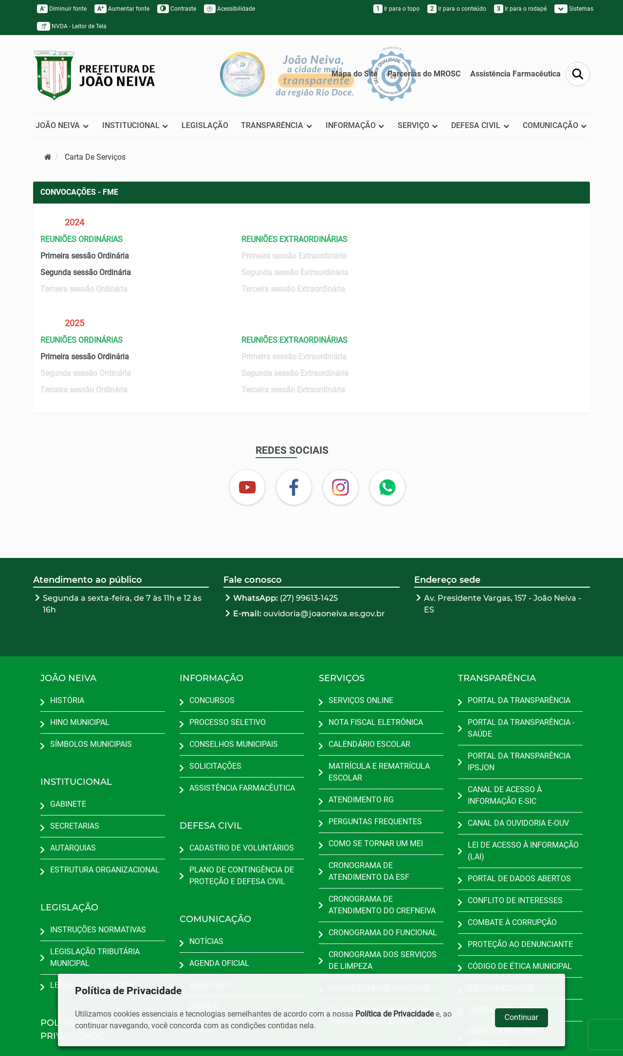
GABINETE (68, 804)
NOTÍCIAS (206, 941)
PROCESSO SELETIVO (227, 722)
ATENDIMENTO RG (361, 799)
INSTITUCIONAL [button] (135, 125)
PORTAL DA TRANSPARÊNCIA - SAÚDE (521, 728)
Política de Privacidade (394, 1014)
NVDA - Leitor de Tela (72, 26)
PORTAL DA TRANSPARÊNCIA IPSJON (519, 761)
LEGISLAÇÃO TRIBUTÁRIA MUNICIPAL (95, 957)
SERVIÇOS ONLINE (361, 700)
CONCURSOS (212, 700)
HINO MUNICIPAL (80, 722)
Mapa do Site (354, 73)
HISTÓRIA (67, 700)
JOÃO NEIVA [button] (62, 125)
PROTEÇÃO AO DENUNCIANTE (520, 944)
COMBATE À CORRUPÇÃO (512, 922)
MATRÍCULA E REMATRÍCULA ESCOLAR (379, 771)
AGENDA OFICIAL (219, 963)
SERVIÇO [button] (418, 125)
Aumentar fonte (121, 8)
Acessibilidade (229, 8)
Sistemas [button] (573, 8)
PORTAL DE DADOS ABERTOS (519, 878)
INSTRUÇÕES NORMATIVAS (98, 929)
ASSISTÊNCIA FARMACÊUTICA (242, 788)
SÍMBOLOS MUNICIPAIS (91, 744)
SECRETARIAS (74, 826)
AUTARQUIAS (73, 847)
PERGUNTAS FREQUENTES (375, 821)
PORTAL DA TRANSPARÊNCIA (519, 700)
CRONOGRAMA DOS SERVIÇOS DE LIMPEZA (383, 960)
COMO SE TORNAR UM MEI (376, 843)
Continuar (521, 1017)
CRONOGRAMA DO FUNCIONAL (383, 932)
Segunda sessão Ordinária (85, 272)
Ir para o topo (396, 8)
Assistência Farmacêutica (515, 73)
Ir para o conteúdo (456, 8)
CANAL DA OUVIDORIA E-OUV (518, 823)
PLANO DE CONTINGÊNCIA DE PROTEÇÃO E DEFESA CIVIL (241, 875)
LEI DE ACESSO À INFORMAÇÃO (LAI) (523, 850)
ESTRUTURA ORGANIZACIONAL (105, 869)
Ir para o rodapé (520, 8)
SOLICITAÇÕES (215, 766)
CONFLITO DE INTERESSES (515, 900)
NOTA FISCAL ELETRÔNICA (376, 722)
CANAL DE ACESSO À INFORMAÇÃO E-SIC (505, 795)
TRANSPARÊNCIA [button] (276, 125)
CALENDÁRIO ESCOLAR (369, 744)
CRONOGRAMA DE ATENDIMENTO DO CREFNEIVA (382, 904)
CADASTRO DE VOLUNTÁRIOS (241, 847)
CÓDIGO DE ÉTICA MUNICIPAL (520, 966)
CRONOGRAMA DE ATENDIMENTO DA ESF (369, 871)
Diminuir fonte (62, 8)
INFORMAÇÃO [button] (355, 125)
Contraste (176, 8)
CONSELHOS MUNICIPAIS (233, 744)
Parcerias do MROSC (423, 73)
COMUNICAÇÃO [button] (555, 125)
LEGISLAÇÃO (205, 125)
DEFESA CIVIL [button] (480, 125)
